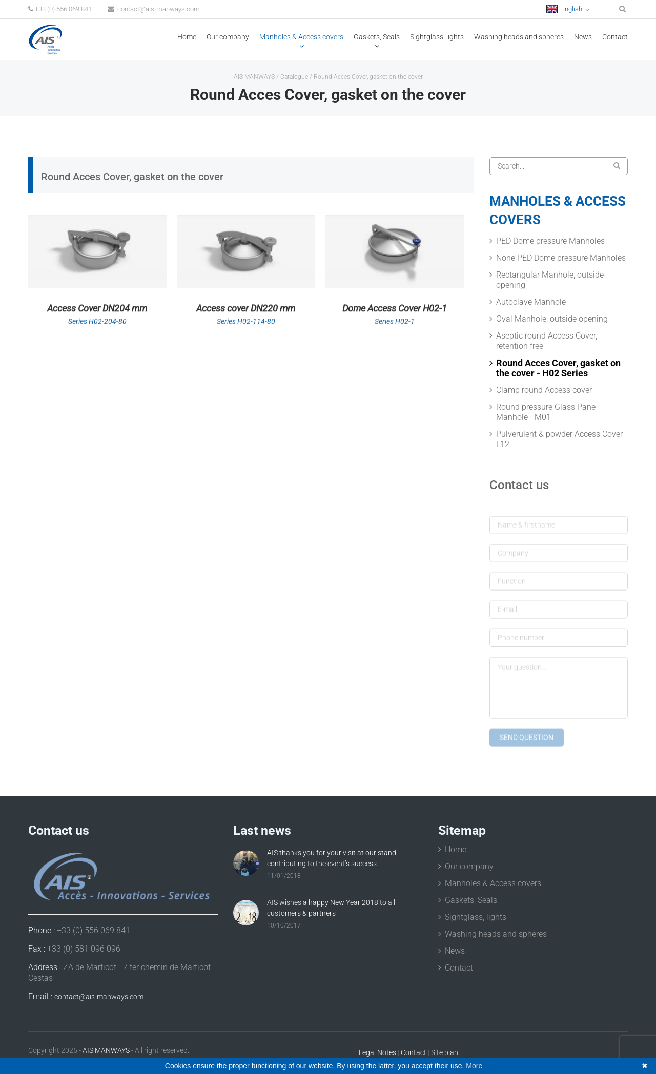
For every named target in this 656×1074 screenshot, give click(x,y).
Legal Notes (377, 1052)
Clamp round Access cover (544, 391)
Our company (228, 37)
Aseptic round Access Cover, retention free (546, 342)
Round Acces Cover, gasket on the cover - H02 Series (558, 369)
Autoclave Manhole (531, 303)
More (474, 1066)
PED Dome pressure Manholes (550, 242)
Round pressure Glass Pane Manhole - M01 (546, 413)
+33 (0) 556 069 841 (60, 9)
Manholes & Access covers (301, 37)
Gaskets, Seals (377, 37)
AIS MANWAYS (254, 76)
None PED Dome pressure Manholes (561, 259)
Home (186, 37)
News (583, 37)
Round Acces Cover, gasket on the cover (368, 76)
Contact (615, 37)
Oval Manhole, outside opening (552, 320)
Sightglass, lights (437, 37)
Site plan (444, 1052)
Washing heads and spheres (519, 37)
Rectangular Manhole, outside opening (550, 281)
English (564, 9)
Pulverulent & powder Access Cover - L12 (561, 440)
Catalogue (294, 76)
